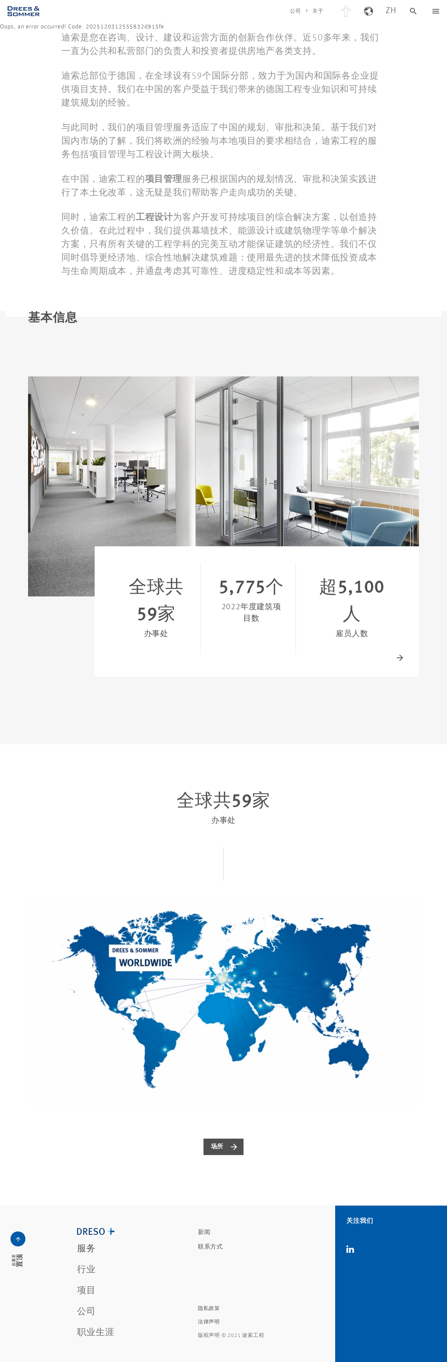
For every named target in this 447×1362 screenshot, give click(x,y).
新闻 (204, 1233)
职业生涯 (95, 1332)
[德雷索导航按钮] (436, 11)
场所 (217, 1147)
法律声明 (209, 1322)
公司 (295, 11)
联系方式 (210, 1247)
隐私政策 (209, 1308)
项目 (86, 1290)
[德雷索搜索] (413, 11)
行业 (86, 1269)
